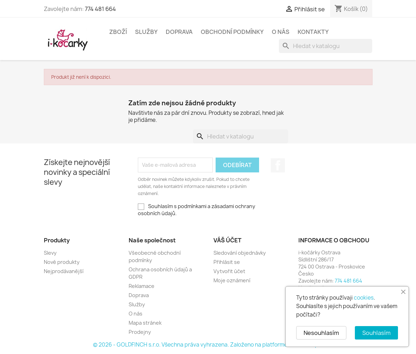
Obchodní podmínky (232, 32)
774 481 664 (100, 9)
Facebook (278, 165)
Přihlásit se (226, 262)
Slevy (50, 252)
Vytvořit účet (229, 271)
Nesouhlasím (321, 333)
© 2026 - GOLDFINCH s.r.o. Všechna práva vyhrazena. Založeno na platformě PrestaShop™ (208, 344)
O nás (280, 32)
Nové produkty (62, 262)
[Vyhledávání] (325, 46)
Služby (146, 32)
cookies (364, 297)
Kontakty (313, 32)
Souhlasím (376, 333)
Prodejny (140, 332)
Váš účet (227, 240)
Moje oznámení (231, 280)
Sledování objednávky (239, 252)
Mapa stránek (145, 322)
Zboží (118, 32)
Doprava (179, 32)
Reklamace (141, 286)
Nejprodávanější (63, 271)
